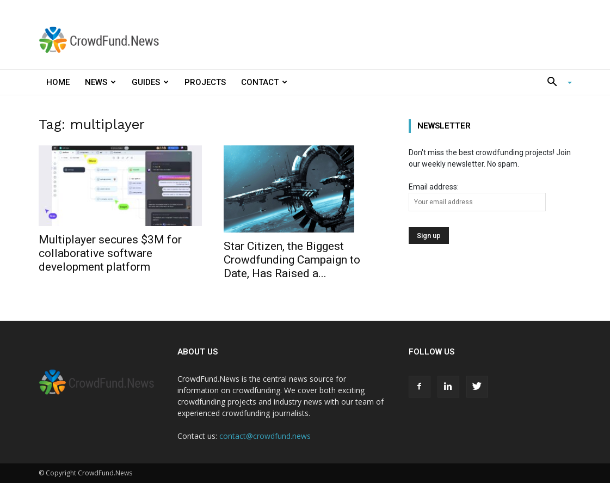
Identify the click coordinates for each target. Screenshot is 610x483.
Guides (150, 82)
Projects (205, 82)
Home (58, 82)
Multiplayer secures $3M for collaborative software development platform (110, 253)
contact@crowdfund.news (265, 436)
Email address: (477, 196)
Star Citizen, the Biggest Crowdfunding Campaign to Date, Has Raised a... (292, 260)
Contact (264, 82)
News (100, 82)
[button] (555, 83)
